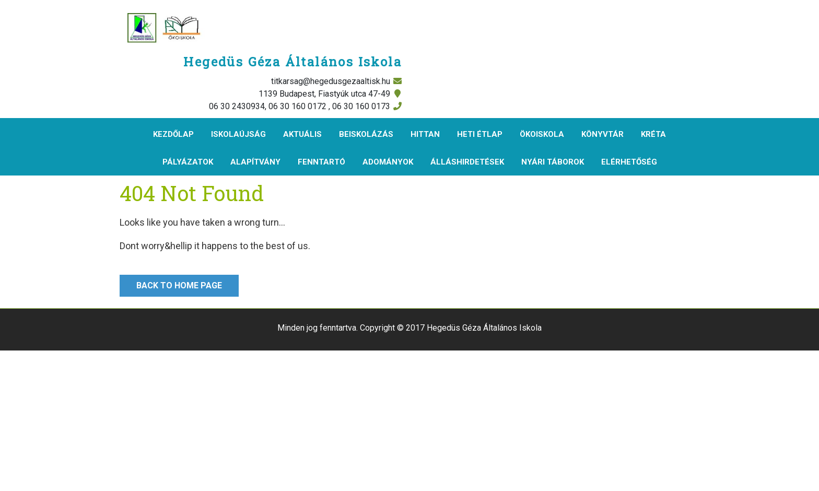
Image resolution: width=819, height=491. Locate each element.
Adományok (387, 162)
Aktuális (302, 134)
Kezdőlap (173, 134)
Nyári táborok (552, 162)
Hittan (425, 134)
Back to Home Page (171, 282)
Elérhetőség (629, 162)
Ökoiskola (542, 134)
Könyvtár (602, 134)
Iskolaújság (238, 134)
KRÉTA (653, 134)
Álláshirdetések (467, 162)
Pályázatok (187, 162)
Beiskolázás (366, 134)
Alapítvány (255, 162)
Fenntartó (321, 162)
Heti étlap (479, 134)
